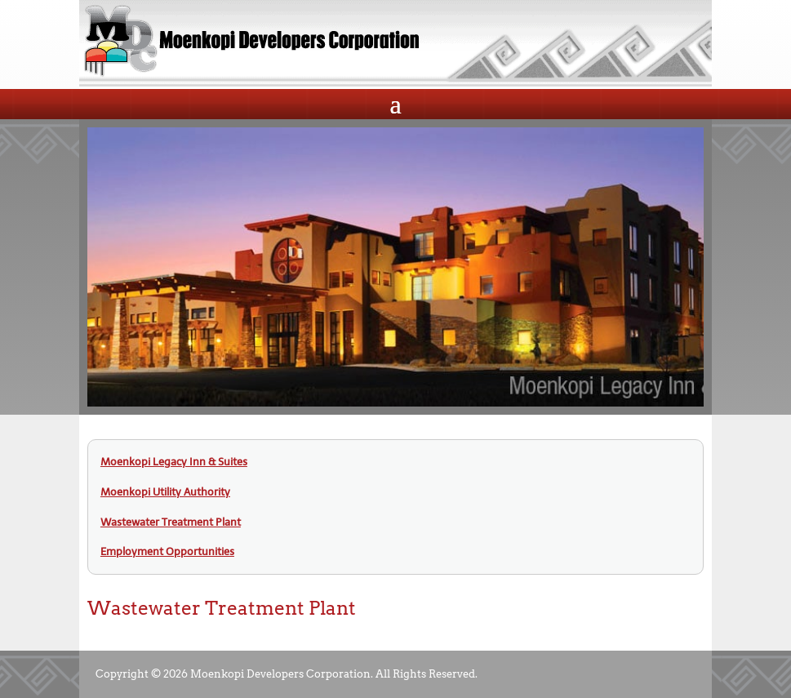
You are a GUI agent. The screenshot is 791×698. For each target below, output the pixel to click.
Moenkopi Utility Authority (165, 492)
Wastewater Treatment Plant (170, 522)
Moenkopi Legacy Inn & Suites (173, 462)
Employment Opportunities (167, 551)
